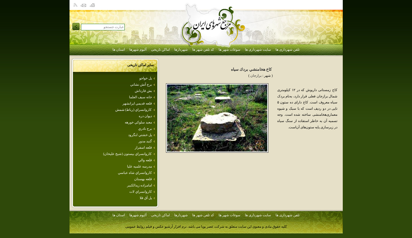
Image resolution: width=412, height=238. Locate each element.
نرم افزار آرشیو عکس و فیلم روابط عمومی (156, 227)
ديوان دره (145, 116)
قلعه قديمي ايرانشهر (137, 103)
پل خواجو (145, 78)
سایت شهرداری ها (258, 50)
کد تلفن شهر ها (203, 50)
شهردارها (181, 50)
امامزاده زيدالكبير (139, 185)
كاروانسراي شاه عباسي (135, 173)
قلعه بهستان (143, 179)
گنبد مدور (145, 141)
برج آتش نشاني (141, 84)
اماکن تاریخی (160, 50)
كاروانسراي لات (140, 192)
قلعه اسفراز (143, 147)
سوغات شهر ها (229, 50)
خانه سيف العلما (140, 97)
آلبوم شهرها (137, 50)
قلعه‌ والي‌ (145, 160)
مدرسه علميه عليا (139, 166)
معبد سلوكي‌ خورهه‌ (138, 122)
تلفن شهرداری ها (288, 50)
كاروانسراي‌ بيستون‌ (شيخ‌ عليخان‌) (127, 154)
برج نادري (145, 129)
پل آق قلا (146, 198)
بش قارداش (143, 91)
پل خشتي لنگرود (140, 135)
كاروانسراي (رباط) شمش (133, 110)
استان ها (118, 50)
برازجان (256, 76)
